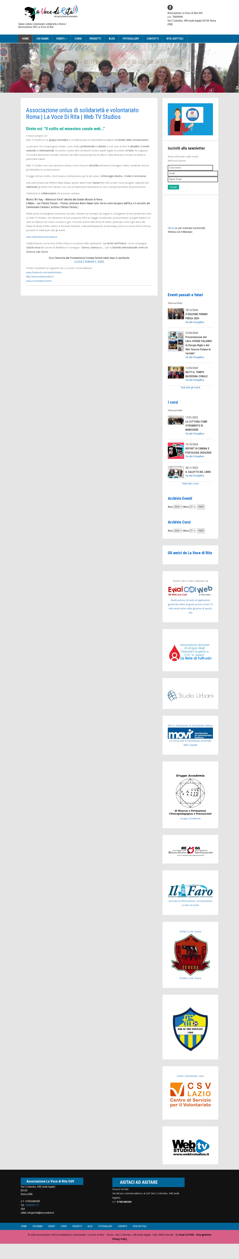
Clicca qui (173, 228)
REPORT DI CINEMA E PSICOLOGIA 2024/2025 (198, 456)
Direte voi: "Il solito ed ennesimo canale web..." (68, 128)
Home (25, 38)
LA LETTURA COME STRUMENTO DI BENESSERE (197, 429)
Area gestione (203, 1250)
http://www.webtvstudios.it (40, 276)
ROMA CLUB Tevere (190, 946)
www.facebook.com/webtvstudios (44, 272)
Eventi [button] (61, 38)
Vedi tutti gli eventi (190, 391)
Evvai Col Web (186, 1250)
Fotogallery (131, 38)
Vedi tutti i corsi (190, 494)
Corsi (78, 38)
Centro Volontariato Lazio (190, 1091)
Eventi (57, 1241)
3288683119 (32, 1220)
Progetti (95, 38)
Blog (112, 38)
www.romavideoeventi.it (39, 280)
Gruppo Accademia (190, 812)
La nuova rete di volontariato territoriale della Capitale (190, 752)
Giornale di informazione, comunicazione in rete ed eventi (190, 910)
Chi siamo (43, 38)
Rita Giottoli (174, 38)
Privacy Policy (119, 1254)
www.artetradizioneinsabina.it (42, 236)
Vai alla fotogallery (194, 322)
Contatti (153, 38)
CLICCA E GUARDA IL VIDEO (89, 261)
